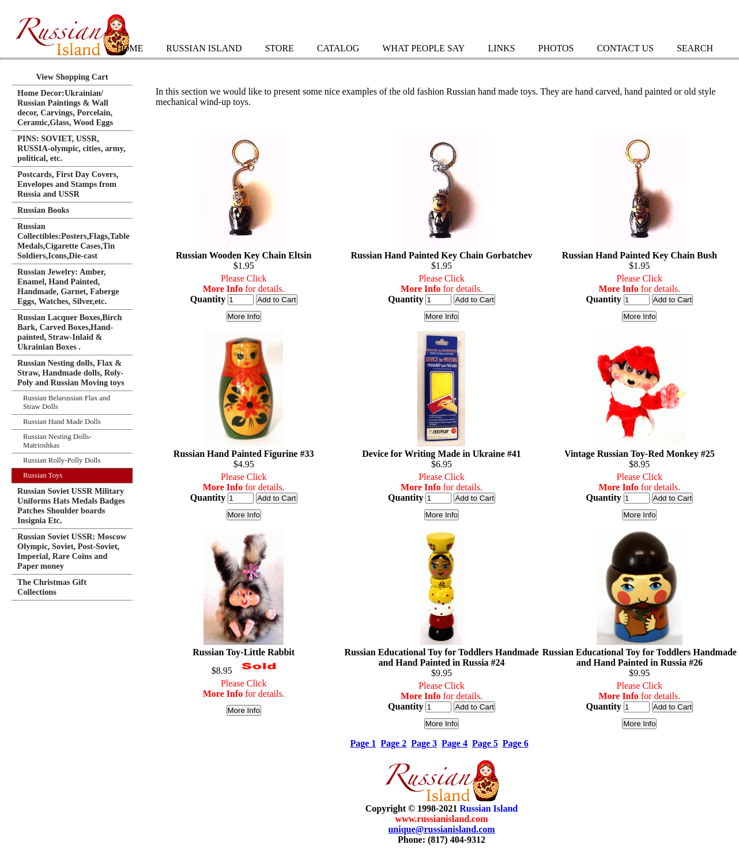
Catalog (338, 48)
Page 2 (393, 743)
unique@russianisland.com (441, 829)
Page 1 (363, 743)
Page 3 (424, 743)
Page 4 (454, 743)
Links (501, 48)
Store (279, 48)
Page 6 (516, 743)
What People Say (423, 48)
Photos (556, 48)
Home (129, 48)
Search (695, 48)
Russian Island (204, 48)
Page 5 (485, 743)
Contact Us (625, 48)
